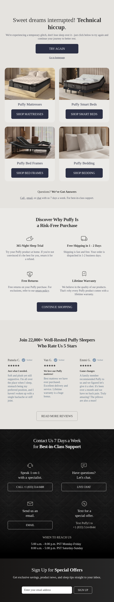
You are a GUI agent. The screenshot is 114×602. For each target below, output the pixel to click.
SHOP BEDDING (84, 173)
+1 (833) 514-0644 (84, 527)
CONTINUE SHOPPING (57, 307)
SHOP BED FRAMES (29, 173)
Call (22, 197)
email (30, 197)
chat (39, 197)
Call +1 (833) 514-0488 (30, 487)
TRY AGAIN (57, 48)
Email (30, 525)
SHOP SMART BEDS (84, 114)
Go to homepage (57, 57)
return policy (42, 290)
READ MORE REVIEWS (57, 416)
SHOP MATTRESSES (29, 114)
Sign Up (83, 590)
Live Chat (84, 487)
